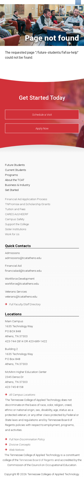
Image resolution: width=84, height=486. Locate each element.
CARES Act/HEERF (16, 214)
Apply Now (42, 128)
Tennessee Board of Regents (36, 460)
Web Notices (16, 449)
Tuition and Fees (15, 209)
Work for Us (12, 234)
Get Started (12, 190)
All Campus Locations (22, 394)
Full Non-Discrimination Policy (27, 439)
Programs (11, 175)
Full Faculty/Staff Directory (25, 304)
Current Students (15, 170)
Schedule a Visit (42, 114)
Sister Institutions (15, 229)
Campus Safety (14, 219)
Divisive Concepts (20, 444)
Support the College (17, 224)
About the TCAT (14, 180)
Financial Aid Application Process (26, 199)
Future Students (15, 165)
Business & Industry (17, 185)
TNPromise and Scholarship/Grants (27, 204)
